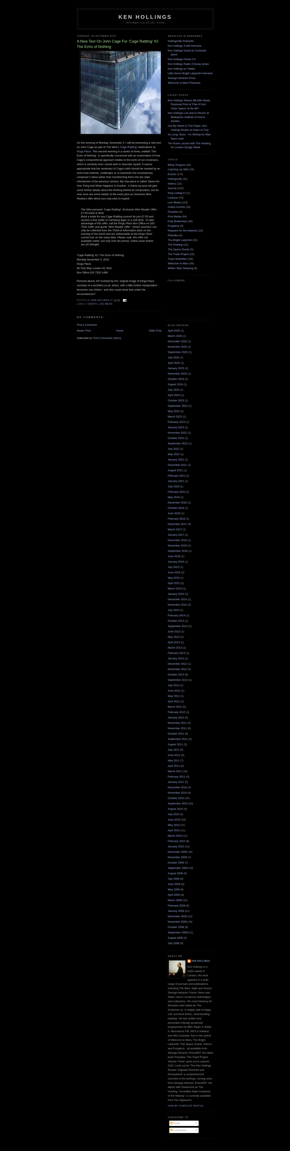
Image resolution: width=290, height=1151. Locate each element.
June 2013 (174, 631)
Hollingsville (175, 178)
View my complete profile (186, 1106)
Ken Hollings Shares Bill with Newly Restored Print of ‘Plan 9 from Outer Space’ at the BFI (189, 104)
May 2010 (174, 825)
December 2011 (177, 722)
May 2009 (174, 889)
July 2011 (173, 749)
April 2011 (174, 765)
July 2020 (173, 486)
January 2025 (176, 368)
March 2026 (175, 336)
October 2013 (176, 620)
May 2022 (174, 454)
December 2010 (177, 787)
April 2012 (174, 701)
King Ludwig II (176, 192)
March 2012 (175, 706)
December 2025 (177, 341)
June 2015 (174, 572)
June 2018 (174, 513)
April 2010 (174, 830)
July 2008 (173, 943)
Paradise (173, 211)
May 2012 (174, 696)
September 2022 (178, 443)
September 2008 (178, 932)
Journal (172, 188)
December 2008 (177, 916)
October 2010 (176, 798)
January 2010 (176, 846)
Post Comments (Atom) (107, 338)
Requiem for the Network (183, 230)
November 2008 (177, 921)
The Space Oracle (179, 249)
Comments (178, 1130)
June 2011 (174, 755)
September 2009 (178, 868)
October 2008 (176, 927)
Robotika (173, 235)
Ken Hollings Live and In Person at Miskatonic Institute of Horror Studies (188, 117)
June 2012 (174, 690)
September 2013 (178, 626)
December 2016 (177, 540)
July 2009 (173, 878)
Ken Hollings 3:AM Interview (185, 45)
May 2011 (174, 760)
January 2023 (176, 427)
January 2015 (176, 593)
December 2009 (177, 851)
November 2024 (177, 373)
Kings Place (84, 151)
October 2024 (176, 378)
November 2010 (177, 792)
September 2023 (178, 405)
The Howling (175, 244)
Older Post (155, 330)
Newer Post (84, 330)
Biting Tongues (176, 164)
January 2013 (176, 658)
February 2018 (176, 518)
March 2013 (175, 647)
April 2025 (174, 362)
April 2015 (174, 583)
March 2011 (175, 771)
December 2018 (177, 502)
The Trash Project (178, 254)
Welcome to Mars (178, 263)
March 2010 (175, 835)
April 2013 (174, 642)
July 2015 (173, 567)
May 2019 (174, 497)
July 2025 (173, 357)
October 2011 (176, 733)
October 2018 (176, 507)
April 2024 (174, 395)
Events (92, 304)
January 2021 (176, 481)
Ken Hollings (145, 17)
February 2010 (176, 841)
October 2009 (176, 862)
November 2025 (177, 346)
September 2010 (178, 803)
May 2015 (174, 577)
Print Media (174, 216)
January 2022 (176, 459)
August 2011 (175, 744)
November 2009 (177, 857)
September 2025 (178, 352)
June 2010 (174, 819)
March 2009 (175, 900)
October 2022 (176, 438)
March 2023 (175, 416)
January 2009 (176, 910)
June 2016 (174, 556)
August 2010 (175, 808)
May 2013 (174, 636)
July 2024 (173, 389)
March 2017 (175, 529)
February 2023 (176, 421)
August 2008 (175, 937)
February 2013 (176, 653)
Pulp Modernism (177, 221)
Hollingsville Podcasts (181, 41)
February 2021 (176, 475)
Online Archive (176, 207)
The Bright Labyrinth (180, 240)
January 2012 (176, 717)
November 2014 (177, 604)
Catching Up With (178, 169)
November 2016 (177, 545)
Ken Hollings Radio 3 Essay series (188, 64)
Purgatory (173, 225)
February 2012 (176, 712)
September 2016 (178, 550)
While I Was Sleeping (180, 268)
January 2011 (176, 782)
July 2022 (173, 448)
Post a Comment (87, 324)
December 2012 (177, 663)
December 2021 (177, 464)
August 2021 (175, 470)
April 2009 (174, 894)
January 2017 (176, 534)
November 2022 (177, 432)
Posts (175, 1123)
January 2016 (176, 561)
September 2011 (178, 739)
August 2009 (175, 873)
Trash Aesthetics (178, 258)
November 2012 (177, 669)
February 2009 (176, 905)
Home (119, 330)
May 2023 (174, 411)
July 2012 (173, 685)
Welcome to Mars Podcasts (184, 82)
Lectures (173, 197)
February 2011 (176, 776)
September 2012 (178, 679)
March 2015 (175, 588)
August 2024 (175, 384)
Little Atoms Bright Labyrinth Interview (190, 73)
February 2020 (176, 491)
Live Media (106, 304)
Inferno (172, 183)
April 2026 (174, 330)
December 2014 (177, 599)
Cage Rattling (128, 147)
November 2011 (177, 728)
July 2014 (173, 610)
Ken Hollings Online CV (182, 59)
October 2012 (176, 674)
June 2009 (174, 884)
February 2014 (176, 615)
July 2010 (173, 814)
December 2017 (177, 524)
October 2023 (176, 400)
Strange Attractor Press (182, 78)
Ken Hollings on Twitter (181, 68)
